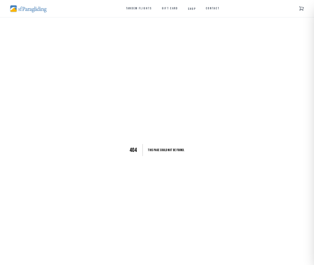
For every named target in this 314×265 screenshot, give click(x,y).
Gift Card (170, 8)
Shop (192, 9)
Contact (213, 8)
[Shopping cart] (301, 8)
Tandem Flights (139, 8)
